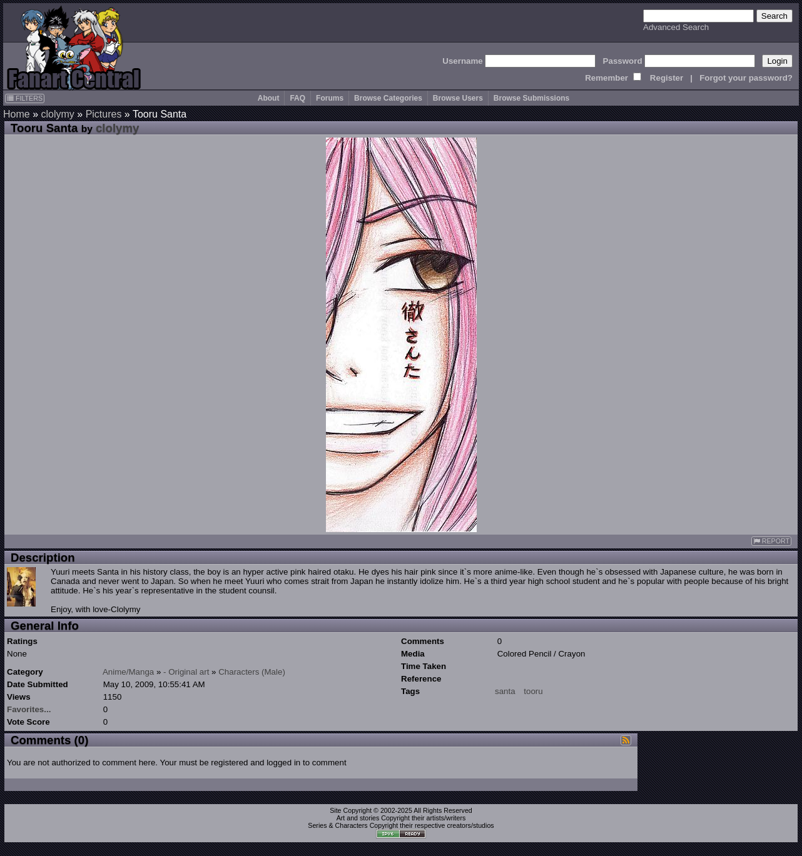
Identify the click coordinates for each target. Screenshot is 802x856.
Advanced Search (676, 27)
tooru (533, 691)
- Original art (186, 672)
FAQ (297, 98)
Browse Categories (388, 98)
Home (16, 114)
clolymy (57, 114)
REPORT (771, 541)
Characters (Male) (251, 672)
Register (666, 78)
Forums (329, 98)
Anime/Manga (128, 672)
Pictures (104, 114)
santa (505, 691)
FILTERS (25, 98)
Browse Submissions (531, 98)
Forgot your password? (746, 78)
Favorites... (29, 709)
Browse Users (458, 98)
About (269, 98)
